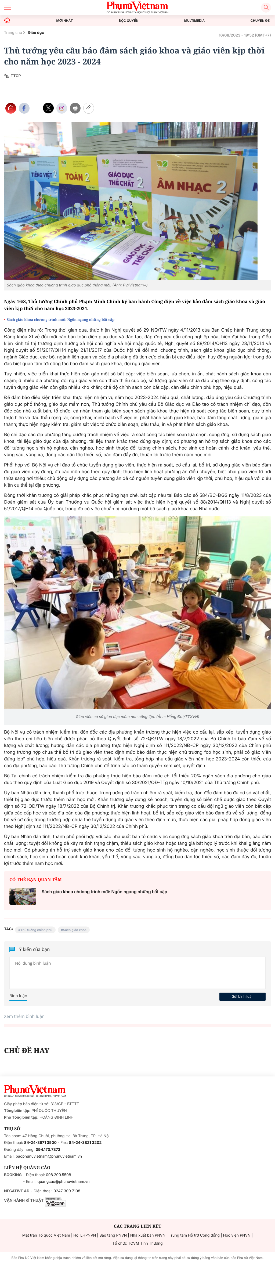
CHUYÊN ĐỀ (260, 20)
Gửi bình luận (242, 996)
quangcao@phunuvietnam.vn (64, 1181)
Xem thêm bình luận (24, 1016)
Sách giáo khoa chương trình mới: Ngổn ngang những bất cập (60, 319)
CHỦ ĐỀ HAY (26, 1050)
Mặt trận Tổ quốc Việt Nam (46, 1235)
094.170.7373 (48, 1149)
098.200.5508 (58, 1175)
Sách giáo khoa (74, 930)
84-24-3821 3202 (85, 1142)
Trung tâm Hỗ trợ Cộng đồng (194, 1235)
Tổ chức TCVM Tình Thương (138, 1243)
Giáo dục (36, 32)
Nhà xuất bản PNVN (147, 1235)
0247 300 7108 (66, 1191)
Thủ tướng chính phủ (36, 930)
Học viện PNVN (237, 1235)
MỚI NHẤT (64, 20)
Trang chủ (13, 32)
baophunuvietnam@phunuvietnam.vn (49, 1156)
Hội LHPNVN (84, 1235)
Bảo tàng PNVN (113, 1235)
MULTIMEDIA (194, 20)
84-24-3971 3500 (40, 1142)
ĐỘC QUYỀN (128, 20)
